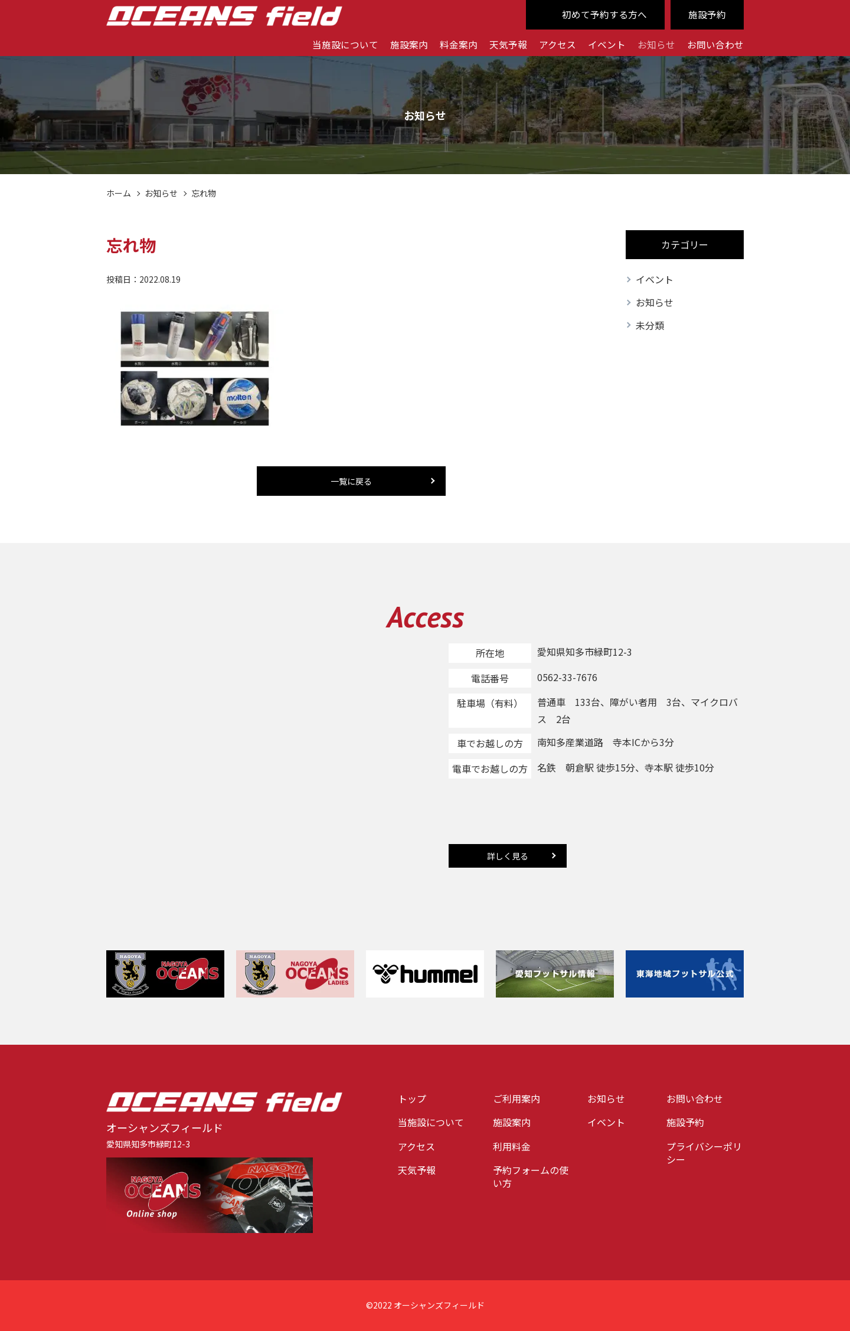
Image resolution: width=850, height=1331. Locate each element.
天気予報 (508, 44)
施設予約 (707, 15)
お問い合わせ (715, 44)
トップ (412, 1098)
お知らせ (656, 44)
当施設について (345, 44)
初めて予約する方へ (604, 15)
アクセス (557, 44)
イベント (607, 44)
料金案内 (459, 44)
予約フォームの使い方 (530, 1176)
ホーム (118, 193)
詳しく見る (507, 856)
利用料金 (512, 1146)
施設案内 (409, 44)
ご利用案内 (516, 1098)
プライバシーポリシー (704, 1153)
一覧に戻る (351, 481)
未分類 (650, 325)
